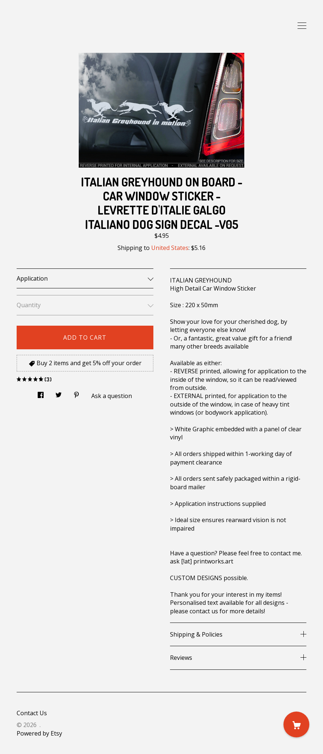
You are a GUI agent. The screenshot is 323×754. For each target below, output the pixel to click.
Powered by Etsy (39, 733)
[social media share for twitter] (58, 393)
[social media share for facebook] (41, 393)
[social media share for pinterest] (76, 393)
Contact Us (32, 713)
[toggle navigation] (302, 26)
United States (169, 248)
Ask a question (111, 396)
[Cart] (296, 724)
